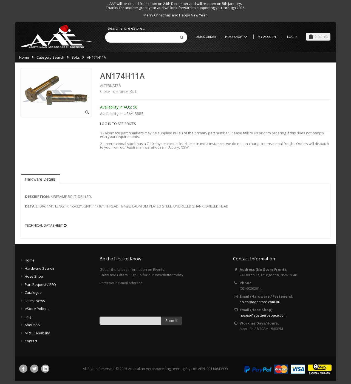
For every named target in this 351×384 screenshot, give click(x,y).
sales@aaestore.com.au (260, 301)
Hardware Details (40, 179)
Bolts (76, 57)
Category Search (50, 57)
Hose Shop (237, 37)
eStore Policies (37, 308)
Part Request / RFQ (40, 284)
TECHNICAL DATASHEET (46, 225)
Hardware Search (39, 268)
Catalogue (33, 292)
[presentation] (141, 300)
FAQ (28, 316)
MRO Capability (37, 333)
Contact (31, 341)
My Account (268, 37)
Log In (292, 37)
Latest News (35, 300)
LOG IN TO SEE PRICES (118, 123)
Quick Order (206, 37)
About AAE (33, 324)
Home (24, 57)
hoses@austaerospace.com (263, 315)
